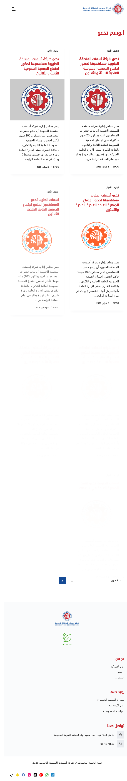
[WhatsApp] (43, 775)
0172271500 (104, 743)
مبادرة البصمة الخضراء (107, 699)
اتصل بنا (116, 678)
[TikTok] (8, 775)
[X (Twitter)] (31, 775)
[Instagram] (25, 775)
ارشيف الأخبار (109, 51)
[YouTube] (37, 775)
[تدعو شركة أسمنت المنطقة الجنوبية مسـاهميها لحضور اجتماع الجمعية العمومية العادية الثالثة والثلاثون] (93, 99)
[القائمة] (10, 9)
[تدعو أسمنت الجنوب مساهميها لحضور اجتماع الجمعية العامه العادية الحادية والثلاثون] (93, 240)
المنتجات (115, 672)
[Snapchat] (14, 775)
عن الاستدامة (113, 705)
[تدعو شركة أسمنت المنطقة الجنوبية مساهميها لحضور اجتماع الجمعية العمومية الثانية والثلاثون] (33, 100)
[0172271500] (117, 743)
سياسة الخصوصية (110, 711)
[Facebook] (19, 775)
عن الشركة (114, 666)
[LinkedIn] (49, 775)
